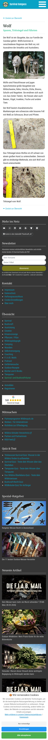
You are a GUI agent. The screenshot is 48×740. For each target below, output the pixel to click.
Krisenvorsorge (11, 334)
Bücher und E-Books (13, 371)
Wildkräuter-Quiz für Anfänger (18, 485)
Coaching (9, 354)
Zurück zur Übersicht (12, 18)
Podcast (8, 361)
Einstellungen (24, 729)
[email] (24, 262)
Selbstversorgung (12, 351)
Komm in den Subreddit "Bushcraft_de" (17, 234)
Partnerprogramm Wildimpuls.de (19, 418)
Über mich (9, 303)
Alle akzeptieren (24, 735)
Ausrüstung (10, 327)
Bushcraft (9, 324)
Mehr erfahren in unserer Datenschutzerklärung (23, 715)
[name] (24, 257)
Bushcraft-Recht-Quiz (14, 482)
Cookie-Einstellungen (14, 300)
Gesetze (8, 330)
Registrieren (10, 388)
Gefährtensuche (12, 364)
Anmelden (9, 385)
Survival (8, 320)
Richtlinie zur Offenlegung (16, 425)
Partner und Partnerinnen (16, 436)
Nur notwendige (24, 724)
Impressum (10, 290)
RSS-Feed (9, 439)
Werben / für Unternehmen (16, 422)
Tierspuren (9, 374)
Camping (9, 344)
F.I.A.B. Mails (10, 357)
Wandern (8, 347)
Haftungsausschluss (14, 296)
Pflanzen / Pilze (11, 337)
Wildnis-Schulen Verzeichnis (17, 433)
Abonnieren (24, 268)
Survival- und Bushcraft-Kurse (18, 377)
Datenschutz (10, 293)
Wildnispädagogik (12, 341)
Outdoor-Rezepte (12, 367)
